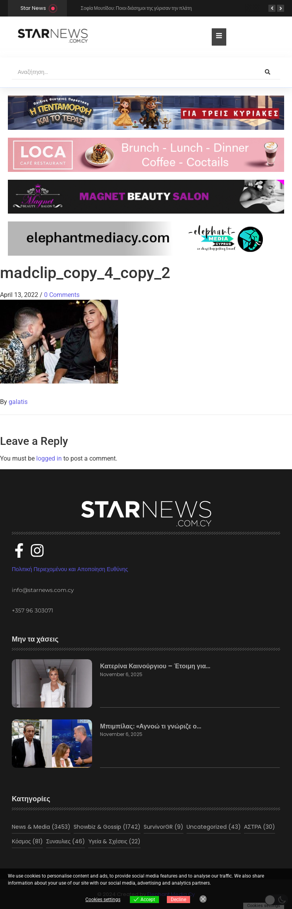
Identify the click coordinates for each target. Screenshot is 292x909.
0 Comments (61, 295)
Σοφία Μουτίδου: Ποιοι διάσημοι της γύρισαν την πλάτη (136, 8)
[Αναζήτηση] (133, 72)
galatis (18, 402)
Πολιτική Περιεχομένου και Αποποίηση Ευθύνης (70, 569)
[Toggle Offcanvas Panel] (219, 37)
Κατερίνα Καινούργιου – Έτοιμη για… (155, 666)
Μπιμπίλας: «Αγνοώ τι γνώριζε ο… (150, 726)
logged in (49, 458)
